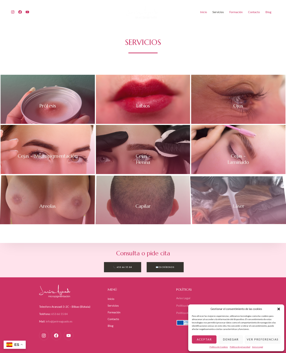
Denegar (231, 339)
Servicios (218, 12)
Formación (236, 12)
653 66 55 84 (59, 314)
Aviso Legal (257, 347)
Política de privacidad (240, 347)
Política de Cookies (219, 347)
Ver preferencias (263, 339)
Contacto (254, 12)
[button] (279, 309)
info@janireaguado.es (59, 321)
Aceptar (204, 339)
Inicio (203, 12)
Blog (268, 12)
